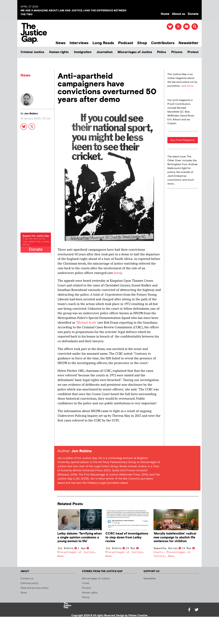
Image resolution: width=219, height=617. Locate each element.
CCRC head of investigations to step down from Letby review (126, 537)
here (117, 273)
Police (161, 52)
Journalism (104, 52)
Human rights (59, 52)
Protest (192, 52)
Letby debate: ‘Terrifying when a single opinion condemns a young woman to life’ (79, 537)
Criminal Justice (32, 52)
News (61, 42)
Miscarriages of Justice (135, 52)
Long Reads (103, 42)
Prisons (176, 52)
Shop (142, 42)
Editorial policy (29, 583)
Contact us (27, 578)
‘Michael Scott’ (86, 322)
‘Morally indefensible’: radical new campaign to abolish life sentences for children (174, 537)
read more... (188, 86)
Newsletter (188, 42)
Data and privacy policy (35, 588)
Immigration (82, 52)
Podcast (125, 42)
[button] (194, 26)
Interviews (79, 42)
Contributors (163, 42)
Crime (85, 583)
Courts (158, 552)
